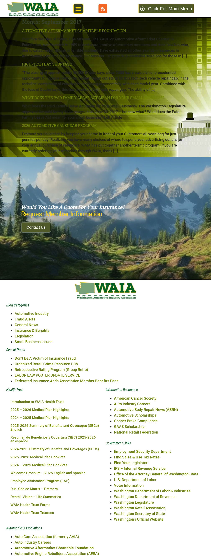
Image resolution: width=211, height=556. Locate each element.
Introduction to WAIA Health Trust (37, 465)
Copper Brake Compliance (136, 485)
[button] (78, 9)
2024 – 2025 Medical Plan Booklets (38, 529)
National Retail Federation (136, 496)
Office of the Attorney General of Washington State (156, 538)
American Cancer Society (135, 462)
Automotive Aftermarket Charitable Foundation (74, 30)
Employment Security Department (142, 515)
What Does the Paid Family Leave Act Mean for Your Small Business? (93, 97)
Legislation (24, 400)
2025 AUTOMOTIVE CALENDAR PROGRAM (59, 125)
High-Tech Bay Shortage (47, 64)
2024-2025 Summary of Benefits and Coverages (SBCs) (54, 513)
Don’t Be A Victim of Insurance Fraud (45, 422)
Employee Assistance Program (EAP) (39, 545)
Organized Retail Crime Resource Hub (46, 428)
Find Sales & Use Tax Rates (137, 521)
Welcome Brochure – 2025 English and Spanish (47, 537)
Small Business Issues (33, 405)
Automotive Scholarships (135, 479)
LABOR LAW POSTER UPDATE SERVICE (47, 439)
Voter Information (129, 549)
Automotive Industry (32, 377)
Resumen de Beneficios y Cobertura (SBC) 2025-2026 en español (53, 503)
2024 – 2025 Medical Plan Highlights (39, 481)
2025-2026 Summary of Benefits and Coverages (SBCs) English (54, 491)
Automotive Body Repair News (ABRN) (146, 473)
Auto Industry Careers (132, 468)
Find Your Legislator (130, 526)
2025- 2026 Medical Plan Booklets (37, 521)
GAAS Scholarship (129, 490)
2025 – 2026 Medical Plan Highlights (39, 473)
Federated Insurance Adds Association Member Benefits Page (67, 445)
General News (26, 388)
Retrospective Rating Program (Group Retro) (51, 433)
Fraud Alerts (25, 383)
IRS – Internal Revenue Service (140, 532)
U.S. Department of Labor (135, 543)
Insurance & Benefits (32, 394)
